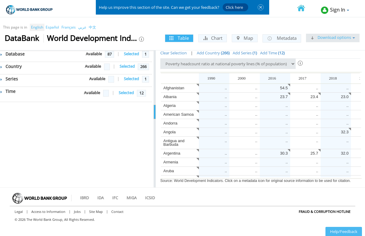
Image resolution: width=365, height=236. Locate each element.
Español (52, 27)
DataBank (22, 38)
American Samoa (178, 114)
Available (94, 53)
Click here (234, 7)
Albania (169, 96)
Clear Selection (173, 53)
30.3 (284, 153)
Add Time (272, 53)
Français (68, 27)
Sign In (335, 10)
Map (244, 38)
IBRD (84, 197)
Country (11, 66)
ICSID (150, 197)
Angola (169, 132)
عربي (82, 27)
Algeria (169, 105)
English (37, 27)
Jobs (77, 211)
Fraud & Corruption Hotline (324, 211)
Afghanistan (173, 88)
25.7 (314, 153)
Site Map (96, 211)
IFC (115, 197)
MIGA (132, 197)
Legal (19, 211)
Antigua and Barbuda (173, 143)
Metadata (282, 38)
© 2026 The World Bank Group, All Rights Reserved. (55, 219)
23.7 (284, 96)
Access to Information (48, 211)
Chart (212, 38)
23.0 (345, 96)
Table (179, 38)
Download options (333, 37)
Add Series (245, 53)
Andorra (170, 123)
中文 (92, 27)
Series (9, 79)
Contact (117, 211)
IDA (100, 197)
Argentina (171, 153)
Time (8, 91)
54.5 (284, 88)
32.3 (345, 132)
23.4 (314, 96)
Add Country (213, 53)
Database (13, 54)
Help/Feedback (343, 231)
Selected (131, 53)
